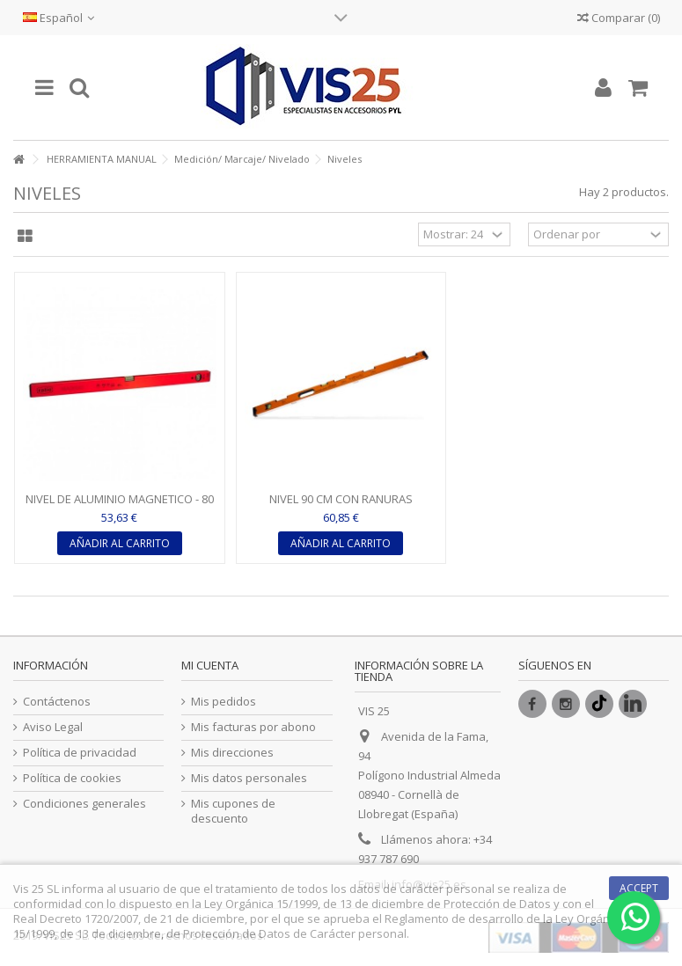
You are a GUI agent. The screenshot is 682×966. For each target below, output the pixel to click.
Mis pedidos (223, 701)
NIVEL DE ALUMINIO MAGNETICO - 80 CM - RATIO (120, 506)
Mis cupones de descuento (233, 811)
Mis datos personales (249, 778)
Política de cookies (72, 778)
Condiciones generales (84, 803)
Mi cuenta (209, 665)
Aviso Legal (53, 727)
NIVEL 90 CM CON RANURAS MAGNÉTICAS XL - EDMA (341, 506)
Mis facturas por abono (253, 727)
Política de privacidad (79, 752)
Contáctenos (57, 701)
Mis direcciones (232, 752)
